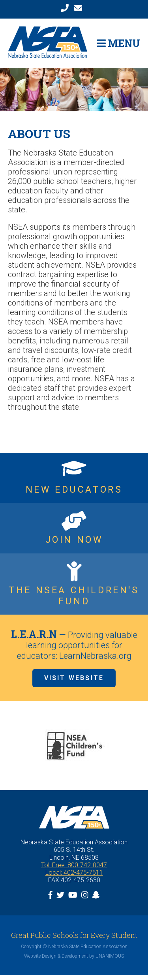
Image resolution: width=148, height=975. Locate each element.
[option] (74, 745)
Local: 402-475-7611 (74, 872)
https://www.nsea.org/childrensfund (74, 584)
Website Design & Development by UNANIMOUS (74, 956)
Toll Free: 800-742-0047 (74, 865)
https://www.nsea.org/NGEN (74, 478)
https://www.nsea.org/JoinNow (74, 528)
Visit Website (74, 678)
